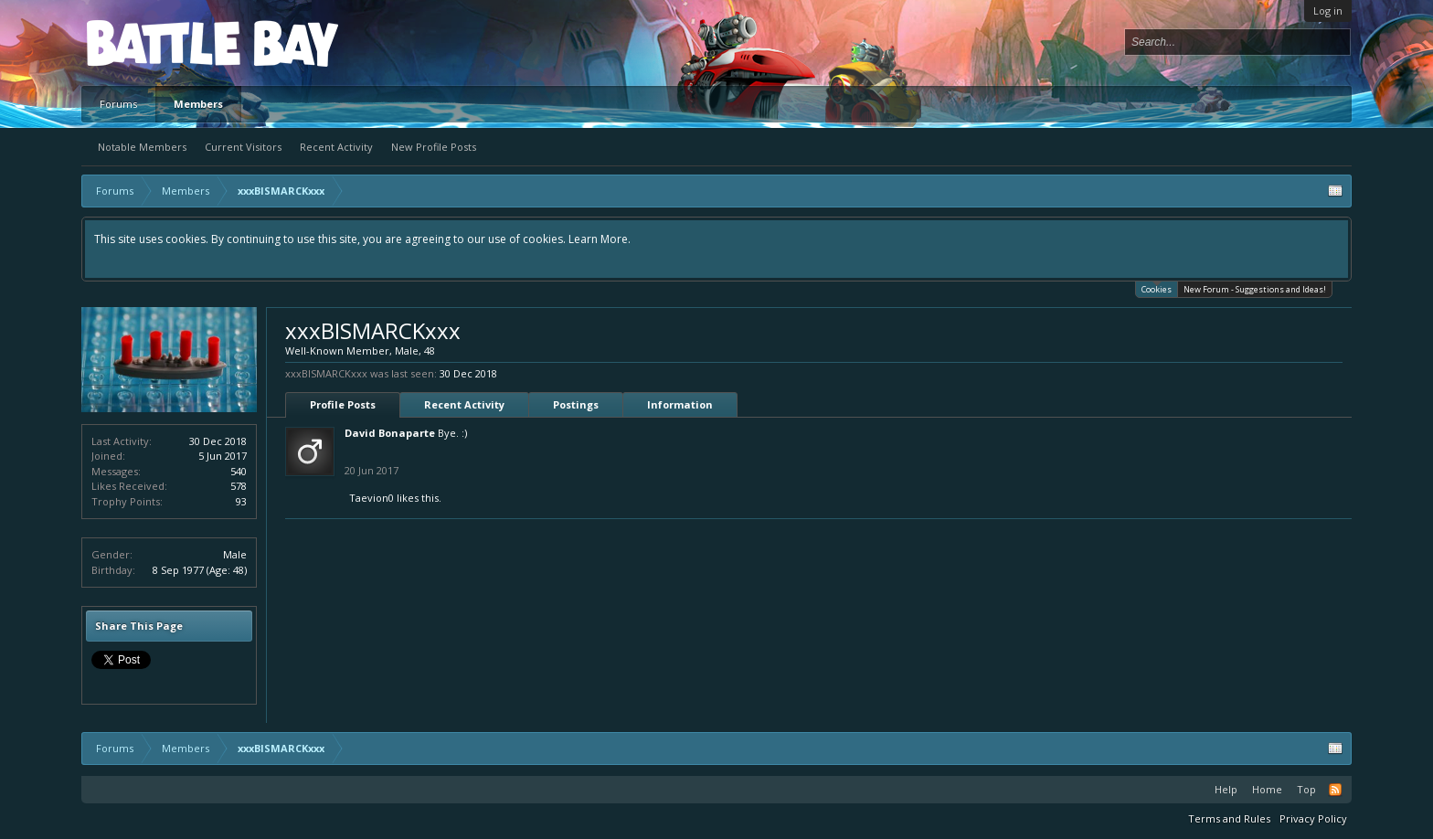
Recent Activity (336, 147)
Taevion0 (371, 497)
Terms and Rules (1229, 818)
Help (1226, 789)
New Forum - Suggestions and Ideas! (1255, 289)
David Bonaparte (390, 433)
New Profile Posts (433, 147)
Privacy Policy (1313, 818)
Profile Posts (343, 404)
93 (241, 501)
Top (1306, 789)
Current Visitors (243, 147)
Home (1267, 789)
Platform (153, 42)
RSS (1335, 789)
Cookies (1156, 288)
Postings (576, 404)
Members (198, 104)
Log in (1328, 10)
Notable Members (142, 147)
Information (680, 404)
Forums (118, 104)
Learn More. (599, 239)
